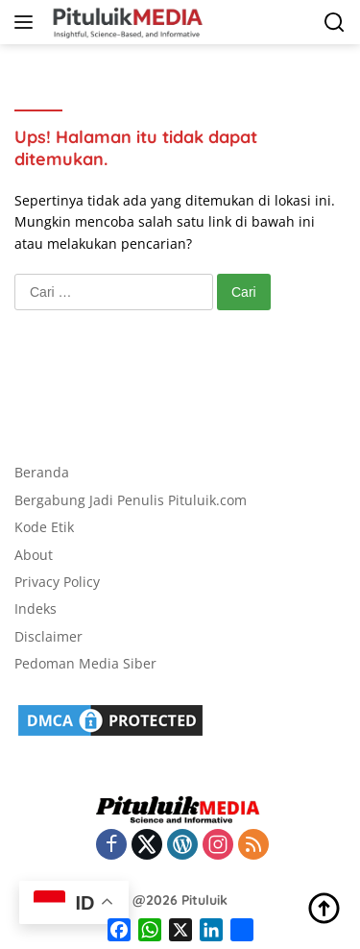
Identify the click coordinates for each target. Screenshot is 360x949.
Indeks (35, 608)
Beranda (41, 472)
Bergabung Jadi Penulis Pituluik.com (130, 500)
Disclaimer (48, 636)
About (33, 555)
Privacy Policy (57, 581)
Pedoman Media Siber (85, 663)
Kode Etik (44, 527)
